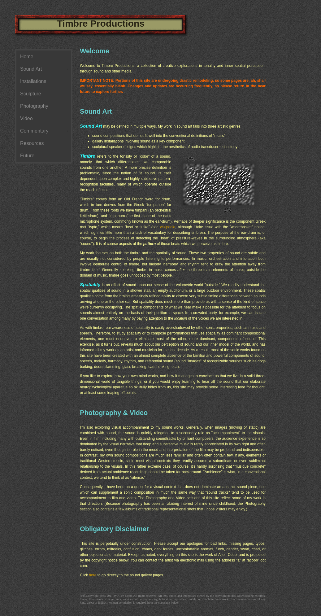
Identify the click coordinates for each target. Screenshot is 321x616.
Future (27, 155)
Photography (34, 106)
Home (26, 56)
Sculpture (30, 93)
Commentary (34, 130)
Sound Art (31, 69)
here (92, 575)
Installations (33, 81)
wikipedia (167, 227)
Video (26, 118)
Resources (32, 143)
